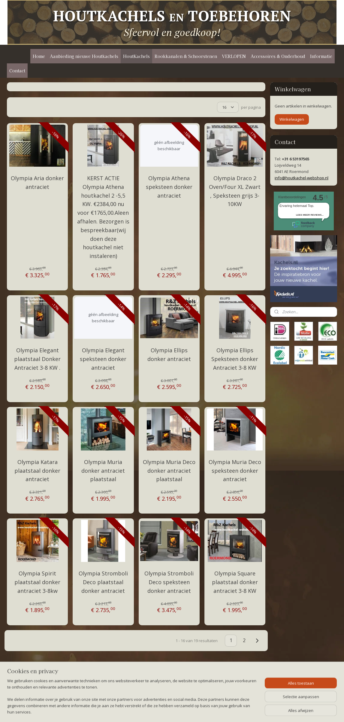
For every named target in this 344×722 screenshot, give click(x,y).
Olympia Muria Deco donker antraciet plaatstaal (169, 470)
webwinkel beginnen (191, 711)
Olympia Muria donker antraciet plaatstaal (103, 470)
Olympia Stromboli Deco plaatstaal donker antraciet (103, 582)
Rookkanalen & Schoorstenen (186, 56)
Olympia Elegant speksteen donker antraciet (103, 359)
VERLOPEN (234, 56)
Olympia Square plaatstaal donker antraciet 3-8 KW (235, 582)
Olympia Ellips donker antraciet (169, 355)
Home (39, 56)
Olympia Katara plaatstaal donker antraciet (37, 470)
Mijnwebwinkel (243, 711)
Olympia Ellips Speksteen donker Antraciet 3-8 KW (234, 359)
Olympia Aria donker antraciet (37, 182)
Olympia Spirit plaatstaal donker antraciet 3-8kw (37, 582)
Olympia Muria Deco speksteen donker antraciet (235, 470)
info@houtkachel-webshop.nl (301, 177)
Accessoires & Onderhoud (278, 56)
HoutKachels (136, 56)
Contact (17, 71)
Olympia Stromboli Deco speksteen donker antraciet (169, 582)
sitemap (155, 711)
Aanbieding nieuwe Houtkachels (84, 56)
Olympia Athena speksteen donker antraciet (169, 186)
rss (168, 711)
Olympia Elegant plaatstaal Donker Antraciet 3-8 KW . (37, 359)
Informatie (321, 56)
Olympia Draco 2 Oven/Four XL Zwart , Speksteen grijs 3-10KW (235, 191)
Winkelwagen (291, 119)
